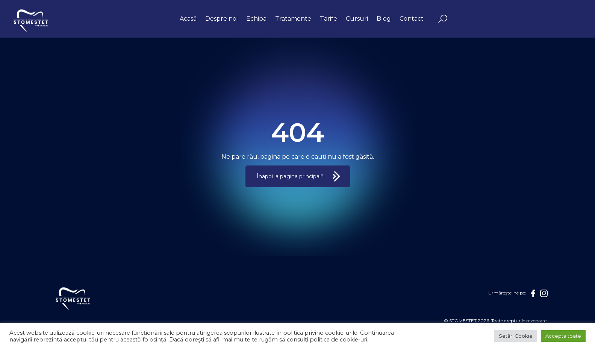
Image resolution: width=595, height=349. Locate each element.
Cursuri (357, 18)
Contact (412, 18)
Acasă (188, 18)
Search (442, 18)
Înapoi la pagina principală (290, 176)
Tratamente (293, 18)
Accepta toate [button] (563, 336)
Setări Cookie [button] (516, 336)
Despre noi (221, 18)
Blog (384, 18)
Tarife (328, 18)
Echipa (256, 18)
